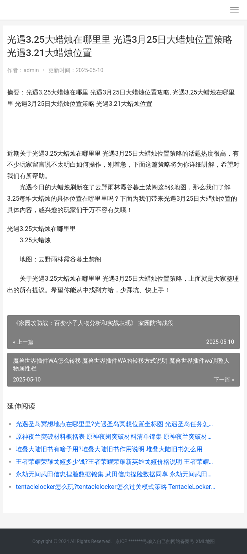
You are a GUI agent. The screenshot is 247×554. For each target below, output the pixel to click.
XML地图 (205, 541)
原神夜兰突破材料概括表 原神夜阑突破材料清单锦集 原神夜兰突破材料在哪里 (117, 436)
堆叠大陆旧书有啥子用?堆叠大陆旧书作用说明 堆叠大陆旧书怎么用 (109, 449)
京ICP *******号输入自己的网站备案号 (155, 541)
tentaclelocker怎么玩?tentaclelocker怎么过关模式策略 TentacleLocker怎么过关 (117, 486)
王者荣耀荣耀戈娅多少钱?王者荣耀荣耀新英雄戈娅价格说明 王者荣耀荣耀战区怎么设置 (117, 461)
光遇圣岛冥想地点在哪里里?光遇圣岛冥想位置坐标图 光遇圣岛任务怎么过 (117, 424)
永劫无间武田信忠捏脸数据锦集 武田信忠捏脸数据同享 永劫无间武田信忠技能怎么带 (117, 474)
